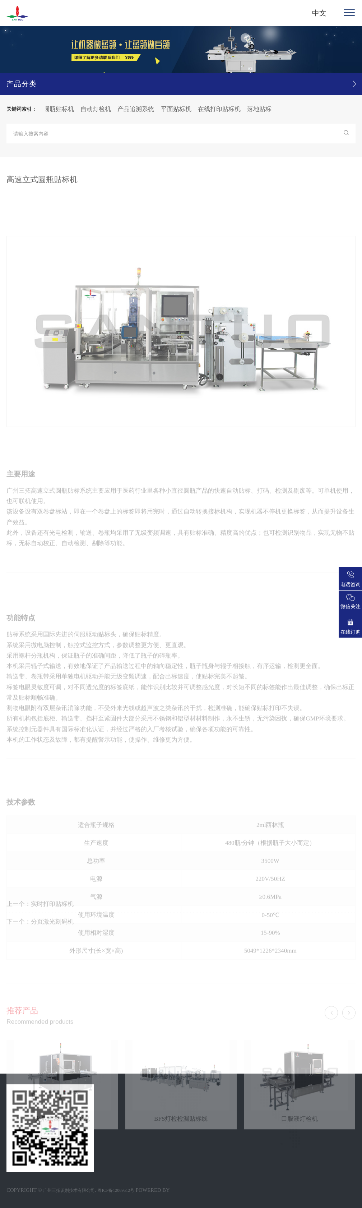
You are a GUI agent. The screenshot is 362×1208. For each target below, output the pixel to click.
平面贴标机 (178, 109)
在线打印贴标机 (221, 109)
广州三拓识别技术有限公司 (69, 1190)
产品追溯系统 (137, 109)
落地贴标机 (264, 109)
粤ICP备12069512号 (115, 1190)
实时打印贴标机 (52, 911)
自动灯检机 (97, 109)
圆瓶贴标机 (60, 109)
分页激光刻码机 (52, 928)
